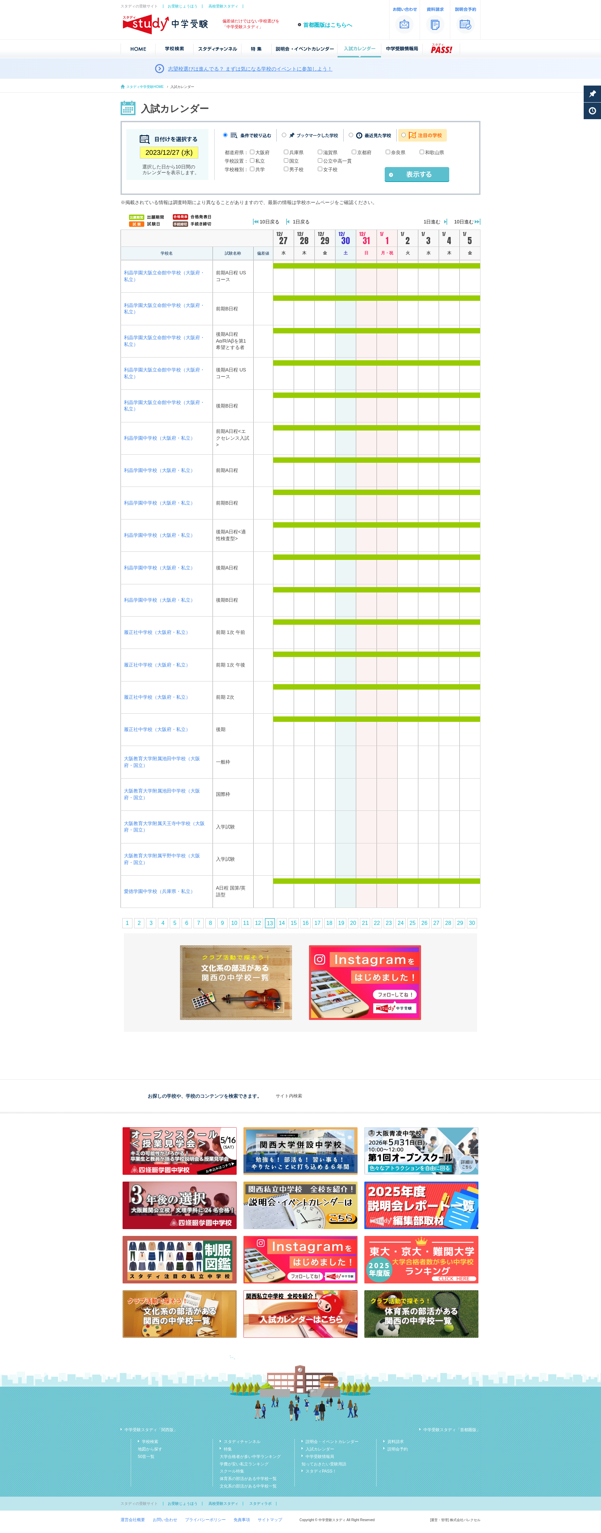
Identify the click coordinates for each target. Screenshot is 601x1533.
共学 (260, 169)
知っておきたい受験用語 (324, 1464)
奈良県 (398, 152)
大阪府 (262, 152)
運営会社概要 (133, 1519)
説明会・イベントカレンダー (332, 1441)
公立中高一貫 (337, 161)
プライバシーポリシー (205, 1519)
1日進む (432, 221)
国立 (294, 161)
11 (246, 923)
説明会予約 (397, 1449)
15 (294, 923)
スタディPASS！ (321, 1471)
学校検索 (150, 1441)
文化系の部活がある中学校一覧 (248, 1486)
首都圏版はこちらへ (327, 25)
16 (306, 923)
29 (460, 923)
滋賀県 (330, 152)
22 (377, 923)
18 (329, 923)
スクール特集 (232, 1471)
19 (341, 923)
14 (282, 923)
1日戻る (301, 221)
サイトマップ (270, 1519)
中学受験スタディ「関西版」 (151, 1429)
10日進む (464, 221)
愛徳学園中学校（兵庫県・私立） (159, 891)
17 (317, 923)
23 (389, 923)
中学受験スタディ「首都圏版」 (451, 1429)
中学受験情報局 (320, 1456)
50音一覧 (146, 1456)
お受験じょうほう (183, 6)
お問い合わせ (165, 1519)
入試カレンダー (320, 1449)
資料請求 (395, 1441)
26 (424, 923)
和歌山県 (434, 152)
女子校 (330, 169)
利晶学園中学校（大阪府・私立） (159, 438)
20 (353, 923)
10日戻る (269, 221)
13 (270, 923)
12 (258, 923)
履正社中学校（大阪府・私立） (157, 632)
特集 (228, 1449)
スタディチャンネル (242, 1441)
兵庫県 (296, 152)
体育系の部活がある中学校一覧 (248, 1478)
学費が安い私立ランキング (244, 1464)
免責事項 (242, 1519)
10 (234, 923)
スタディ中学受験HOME (145, 87)
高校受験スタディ (223, 6)
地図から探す (150, 1449)
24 (401, 923)
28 (448, 923)
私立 (260, 161)
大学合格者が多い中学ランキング (250, 1456)
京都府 (364, 152)
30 (472, 923)
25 (412, 923)
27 (436, 923)
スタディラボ (260, 1503)
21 (365, 923)
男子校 (296, 169)
